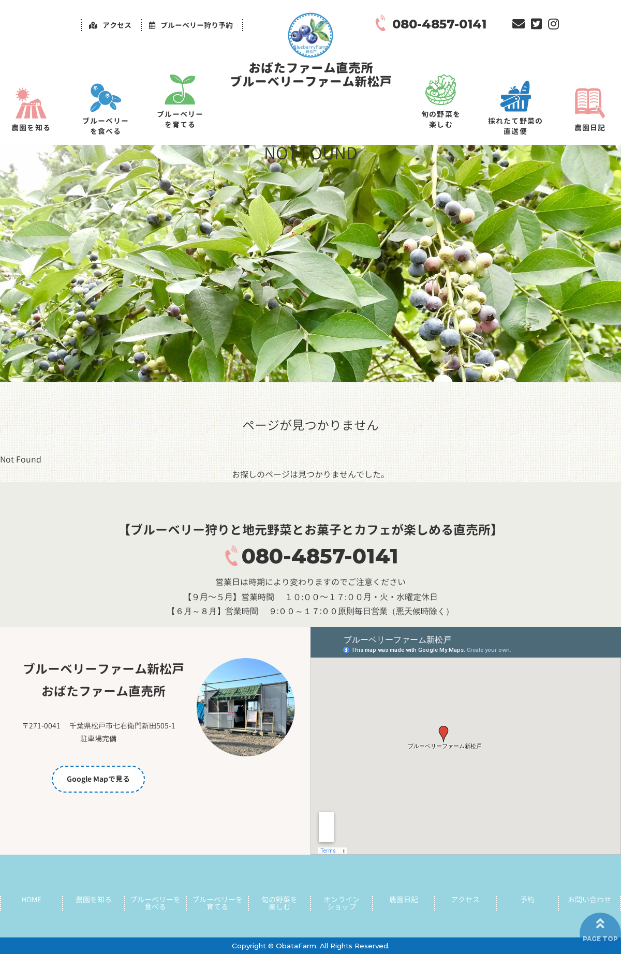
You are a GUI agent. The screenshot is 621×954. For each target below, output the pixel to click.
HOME (31, 899)
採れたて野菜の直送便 (515, 126)
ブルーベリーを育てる (180, 119)
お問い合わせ (589, 899)
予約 (527, 899)
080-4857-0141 (320, 556)
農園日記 (589, 127)
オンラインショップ (341, 903)
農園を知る (31, 127)
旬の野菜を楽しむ (441, 119)
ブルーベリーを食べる (105, 126)
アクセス (465, 899)
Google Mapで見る (98, 779)
